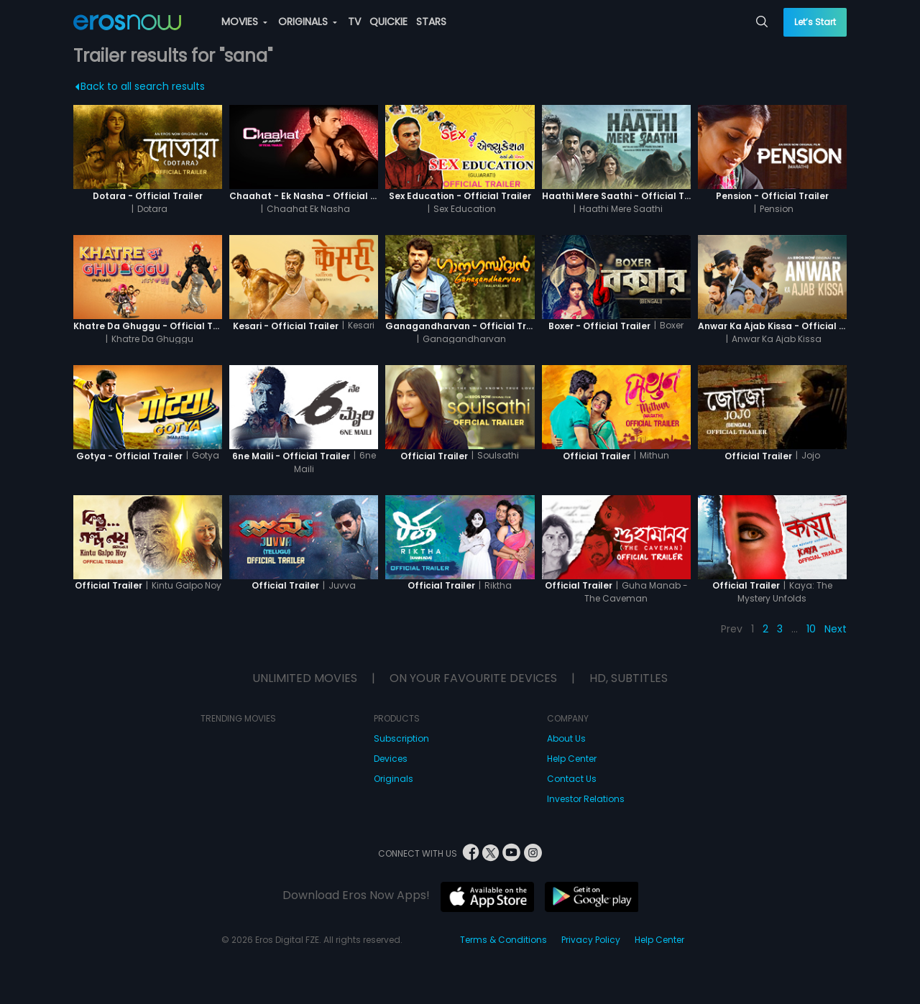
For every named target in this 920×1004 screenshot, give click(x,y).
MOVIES (244, 21)
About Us (566, 738)
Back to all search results (140, 86)
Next (835, 629)
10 (811, 629)
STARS (431, 21)
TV (354, 21)
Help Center (572, 758)
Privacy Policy (590, 940)
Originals (393, 779)
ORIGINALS (307, 21)
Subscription (401, 738)
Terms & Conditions (503, 940)
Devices (391, 758)
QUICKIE (388, 21)
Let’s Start (815, 22)
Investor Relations (586, 799)
